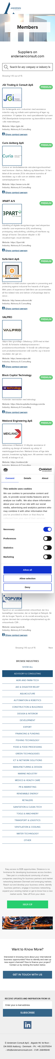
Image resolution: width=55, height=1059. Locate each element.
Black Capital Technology (17, 375)
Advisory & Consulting (27, 673)
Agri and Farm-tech (27, 680)
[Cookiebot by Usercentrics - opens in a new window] (39, 470)
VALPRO (7, 317)
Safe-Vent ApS (10, 259)
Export (27, 727)
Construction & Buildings (27, 707)
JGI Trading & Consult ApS (17, 84)
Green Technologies (28, 753)
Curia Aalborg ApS (13, 143)
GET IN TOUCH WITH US (27, 974)
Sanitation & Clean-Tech (27, 807)
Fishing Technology (27, 740)
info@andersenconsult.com (19, 1050)
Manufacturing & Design (27, 767)
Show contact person (16, 134)
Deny (27, 587)
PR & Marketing (27, 787)
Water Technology (28, 833)
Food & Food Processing (27, 747)
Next (51, 648)
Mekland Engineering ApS (17, 420)
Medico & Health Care (27, 780)
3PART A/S (8, 201)
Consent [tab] (9, 478)
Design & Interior (27, 713)
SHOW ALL (27, 667)
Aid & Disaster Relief (27, 687)
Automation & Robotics (27, 700)
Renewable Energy (27, 793)
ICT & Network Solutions (27, 760)
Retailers (27, 800)
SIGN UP (27, 904)
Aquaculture (27, 693)
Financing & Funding (27, 733)
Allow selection (27, 578)
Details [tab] (27, 478)
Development (27, 720)
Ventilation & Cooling (27, 827)
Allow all (27, 569)
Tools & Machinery (27, 813)
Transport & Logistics (27, 820)
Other (27, 840)
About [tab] (45, 478)
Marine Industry (27, 773)
